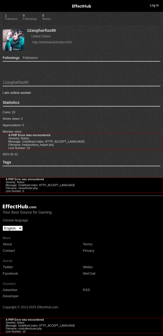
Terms (87, 244)
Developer (11, 296)
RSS (86, 290)
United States (41, 36)
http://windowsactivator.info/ (52, 42)
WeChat (89, 273)
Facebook (10, 273)
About (7, 244)
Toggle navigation (6, 5)
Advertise (10, 290)
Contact (9, 251)
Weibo (88, 267)
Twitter (8, 267)
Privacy (89, 251)
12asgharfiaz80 (41, 30)
